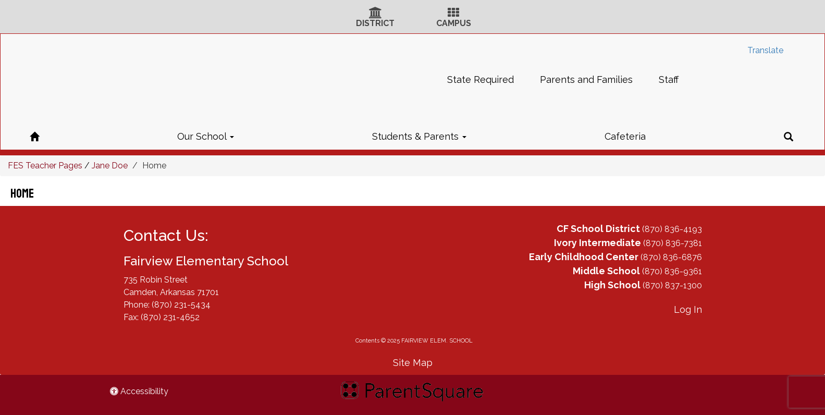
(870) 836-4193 (672, 229)
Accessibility (139, 391)
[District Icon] (375, 14)
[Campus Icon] (453, 14)
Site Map (413, 362)
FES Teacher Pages (45, 165)
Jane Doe (110, 165)
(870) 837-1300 (672, 285)
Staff (669, 79)
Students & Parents (419, 136)
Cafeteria (625, 136)
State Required (480, 79)
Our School (205, 136)
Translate (765, 50)
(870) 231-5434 (181, 305)
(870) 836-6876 (671, 257)
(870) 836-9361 (672, 271)
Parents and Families (586, 79)
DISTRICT (375, 23)
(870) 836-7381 (672, 243)
